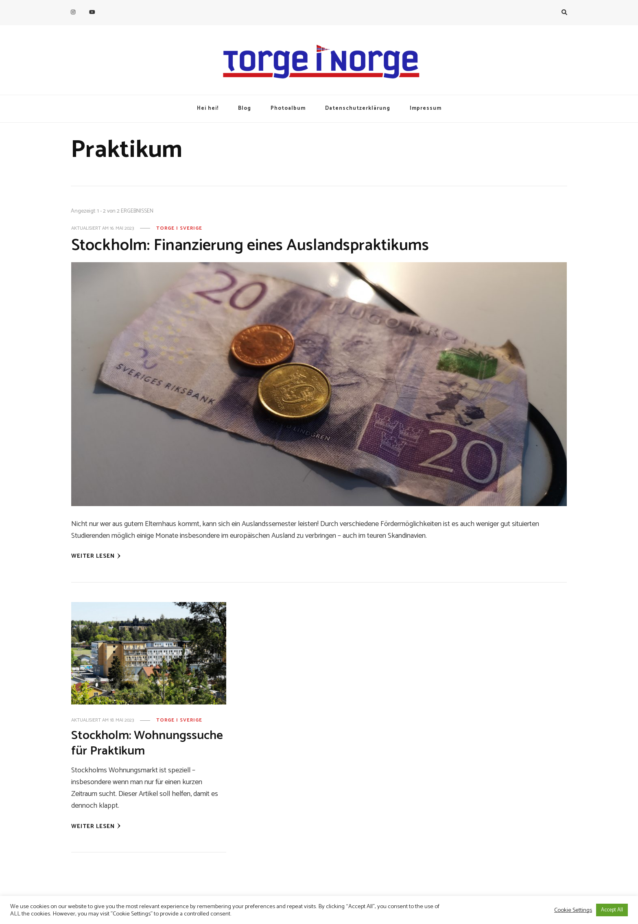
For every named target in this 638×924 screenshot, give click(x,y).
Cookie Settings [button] (573, 910)
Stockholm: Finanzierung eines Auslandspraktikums (250, 245)
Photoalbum (288, 108)
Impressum (425, 108)
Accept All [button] (612, 910)
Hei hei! (207, 108)
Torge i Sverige (179, 228)
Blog (244, 108)
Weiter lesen (96, 556)
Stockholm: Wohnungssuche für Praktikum (147, 743)
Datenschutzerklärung (357, 108)
